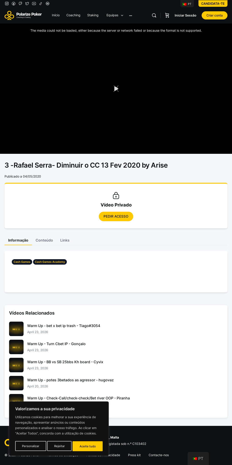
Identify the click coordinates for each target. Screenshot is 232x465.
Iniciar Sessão (185, 15)
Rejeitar (59, 446)
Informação (18, 240)
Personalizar (30, 446)
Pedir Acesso (116, 216)
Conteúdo (44, 240)
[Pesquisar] (154, 15)
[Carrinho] (167, 15)
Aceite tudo (88, 446)
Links (65, 240)
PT (186, 4)
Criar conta (214, 15)
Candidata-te (213, 3)
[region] (59, 429)
